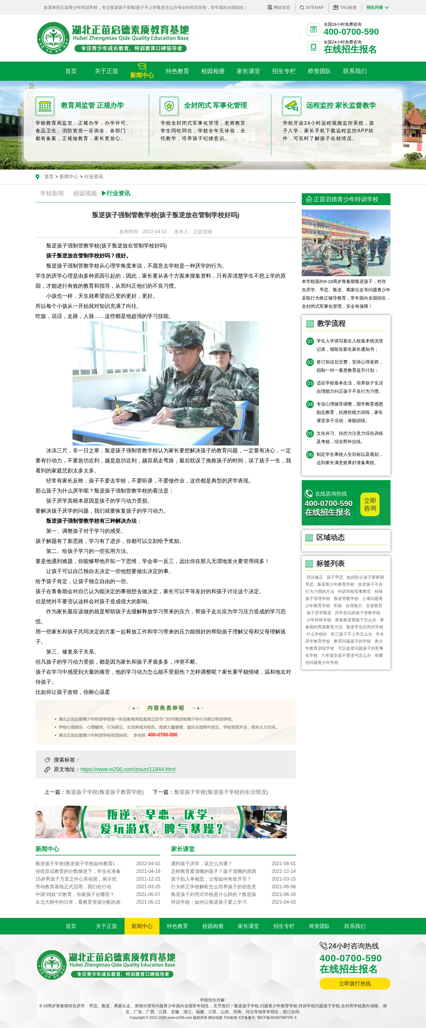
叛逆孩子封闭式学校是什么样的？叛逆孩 (233, 894)
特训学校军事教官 (354, 591)
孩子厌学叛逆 (319, 612)
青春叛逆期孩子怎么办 (355, 619)
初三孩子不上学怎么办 (351, 634)
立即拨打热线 (355, 984)
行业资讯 (93, 176)
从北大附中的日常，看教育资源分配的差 (98, 902)
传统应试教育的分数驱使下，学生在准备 (98, 871)
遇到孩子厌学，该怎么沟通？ (233, 864)
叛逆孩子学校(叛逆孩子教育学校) (105, 792)
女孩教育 (374, 605)
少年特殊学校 (319, 619)
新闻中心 (68, 176)
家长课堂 (248, 926)
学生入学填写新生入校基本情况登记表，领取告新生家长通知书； (350, 345)
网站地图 (215, 1018)
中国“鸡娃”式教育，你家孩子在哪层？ (98, 894)
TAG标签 (348, 7)
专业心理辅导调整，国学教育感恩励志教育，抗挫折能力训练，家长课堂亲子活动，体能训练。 (350, 412)
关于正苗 (106, 926)
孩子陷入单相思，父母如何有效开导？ (233, 879)
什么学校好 (316, 634)
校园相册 (213, 926)
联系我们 (355, 926)
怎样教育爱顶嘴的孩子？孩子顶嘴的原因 (233, 871)
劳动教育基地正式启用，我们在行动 (98, 887)
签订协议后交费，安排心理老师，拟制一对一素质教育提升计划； (350, 366)
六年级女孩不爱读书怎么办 (346, 655)
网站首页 (282, 7)
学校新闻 (52, 193)
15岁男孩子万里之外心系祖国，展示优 (98, 879)
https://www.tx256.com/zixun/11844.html (127, 769)
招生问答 (375, 7)
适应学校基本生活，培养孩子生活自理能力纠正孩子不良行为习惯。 (350, 387)
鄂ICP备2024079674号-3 (276, 1018)
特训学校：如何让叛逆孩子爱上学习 (233, 902)
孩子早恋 (334, 577)
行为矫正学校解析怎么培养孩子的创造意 (233, 887)
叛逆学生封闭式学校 (365, 627)
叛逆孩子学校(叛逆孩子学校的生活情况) (221, 792)
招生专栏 (284, 926)
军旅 (338, 605)
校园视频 (85, 193)
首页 (49, 176)
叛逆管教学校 (346, 598)
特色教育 (177, 926)
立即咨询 (370, 504)
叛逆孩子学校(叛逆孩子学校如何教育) (98, 864)
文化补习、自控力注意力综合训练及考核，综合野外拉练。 (350, 437)
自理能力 (354, 605)
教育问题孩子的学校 (352, 641)
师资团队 (319, 926)
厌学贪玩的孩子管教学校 (358, 612)
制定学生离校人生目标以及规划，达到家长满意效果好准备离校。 (350, 458)
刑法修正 (314, 577)
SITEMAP (315, 7)
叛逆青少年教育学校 (336, 584)
